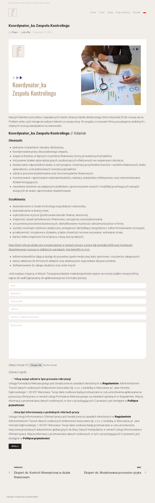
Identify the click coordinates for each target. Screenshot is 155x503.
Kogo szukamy (123, 12)
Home (93, 12)
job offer (26, 32)
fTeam (15, 32)
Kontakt (136, 12)
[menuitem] (144, 12)
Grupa (110, 12)
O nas (101, 12)
